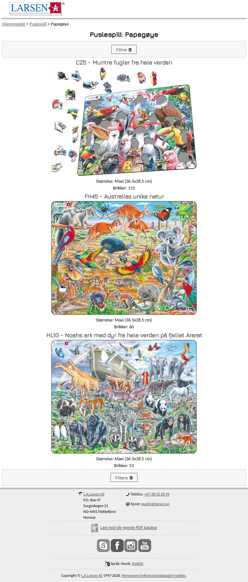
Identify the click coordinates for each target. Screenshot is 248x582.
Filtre (121, 49)
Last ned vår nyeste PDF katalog (124, 527)
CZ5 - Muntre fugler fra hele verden (124, 62)
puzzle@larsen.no (155, 504)
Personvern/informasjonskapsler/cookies (154, 575)
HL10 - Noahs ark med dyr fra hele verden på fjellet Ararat (124, 335)
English (137, 563)
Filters (121, 477)
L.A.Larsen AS (93, 494)
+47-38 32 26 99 (157, 494)
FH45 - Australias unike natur (124, 196)
